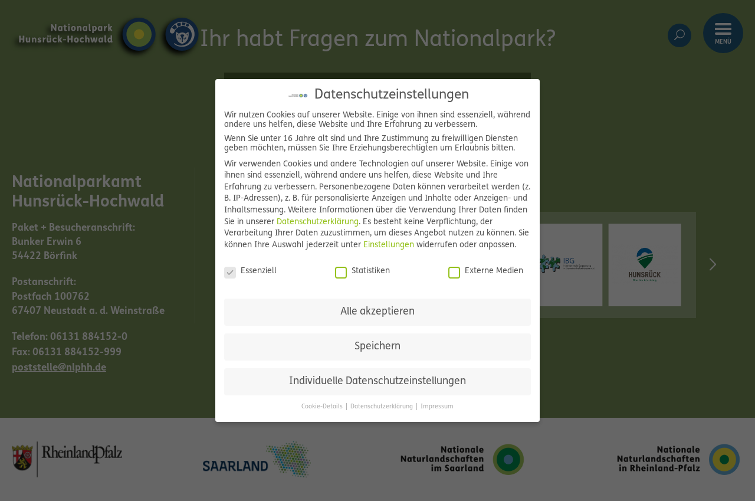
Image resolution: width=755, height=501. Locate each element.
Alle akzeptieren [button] (377, 312)
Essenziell (250, 271)
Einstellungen (388, 245)
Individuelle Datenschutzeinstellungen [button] (377, 381)
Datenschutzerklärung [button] (382, 407)
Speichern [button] (377, 347)
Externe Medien (485, 271)
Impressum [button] (437, 407)
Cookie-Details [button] (322, 407)
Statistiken (362, 271)
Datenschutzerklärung (318, 222)
